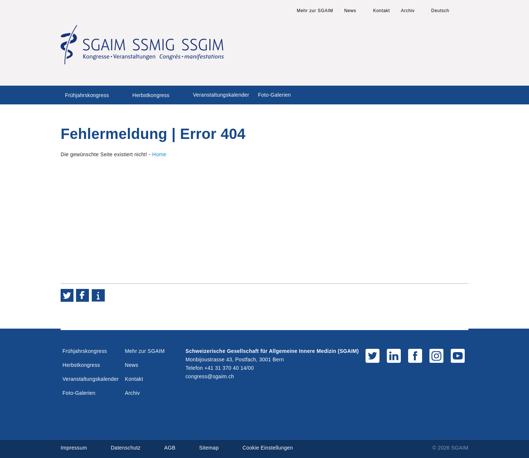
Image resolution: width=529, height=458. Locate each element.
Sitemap (209, 448)
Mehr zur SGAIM (315, 10)
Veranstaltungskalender (221, 95)
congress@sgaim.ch (210, 376)
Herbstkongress (150, 95)
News (350, 10)
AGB (169, 448)
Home (159, 154)
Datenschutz (125, 448)
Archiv (408, 10)
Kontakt (381, 10)
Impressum (74, 448)
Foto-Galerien (274, 95)
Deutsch (440, 10)
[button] (67, 295)
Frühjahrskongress (87, 95)
